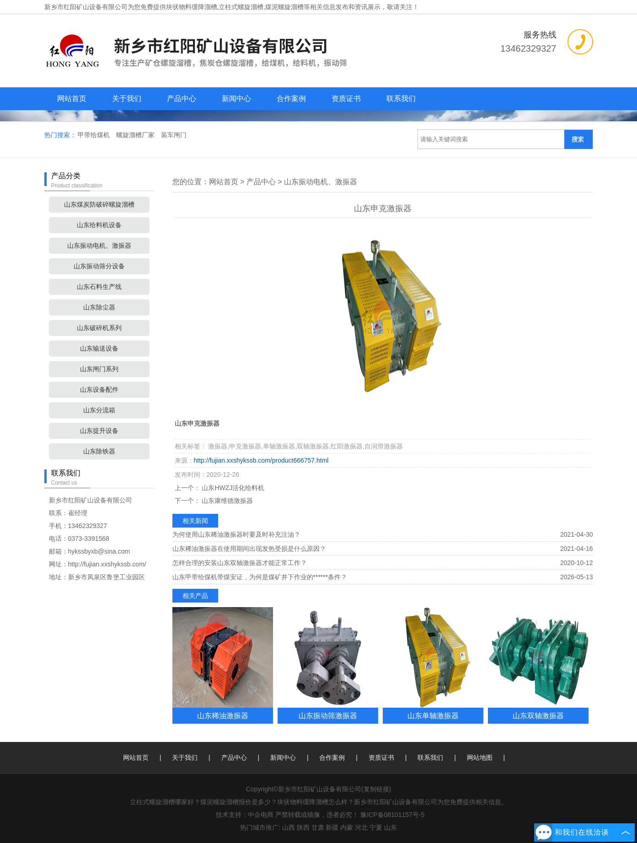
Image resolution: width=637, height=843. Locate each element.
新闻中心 (236, 98)
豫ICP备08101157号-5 (392, 814)
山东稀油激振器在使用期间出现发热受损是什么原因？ (249, 548)
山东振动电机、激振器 (99, 245)
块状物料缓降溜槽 (191, 7)
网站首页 (71, 98)
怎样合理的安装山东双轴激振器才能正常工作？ (239, 562)
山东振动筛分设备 (99, 266)
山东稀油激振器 (222, 715)
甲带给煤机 (95, 135)
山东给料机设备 (99, 225)
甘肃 (317, 827)
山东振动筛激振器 (328, 715)
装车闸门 (174, 135)
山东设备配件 (99, 389)
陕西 (303, 827)
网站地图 (479, 757)
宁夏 (375, 827)
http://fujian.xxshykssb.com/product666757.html (261, 460)
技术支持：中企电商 (244, 814)
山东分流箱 (99, 410)
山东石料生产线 (99, 286)
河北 (361, 827)
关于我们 (126, 98)
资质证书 (346, 98)
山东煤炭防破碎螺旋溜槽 (99, 204)
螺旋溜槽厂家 (136, 135)
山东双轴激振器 (538, 715)
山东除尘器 (99, 307)
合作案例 (291, 98)
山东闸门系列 (99, 369)
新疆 (332, 827)
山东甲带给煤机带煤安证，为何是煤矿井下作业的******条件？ (260, 577)
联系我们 (401, 98)
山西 (288, 827)
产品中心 (181, 98)
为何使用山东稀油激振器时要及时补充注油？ (236, 534)
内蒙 (346, 827)
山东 (390, 827)
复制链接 (376, 789)
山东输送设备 (99, 348)
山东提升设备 (99, 430)
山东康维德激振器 (226, 500)
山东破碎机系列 (99, 327)
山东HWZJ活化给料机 (232, 487)
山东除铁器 (99, 451)
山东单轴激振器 (433, 715)
